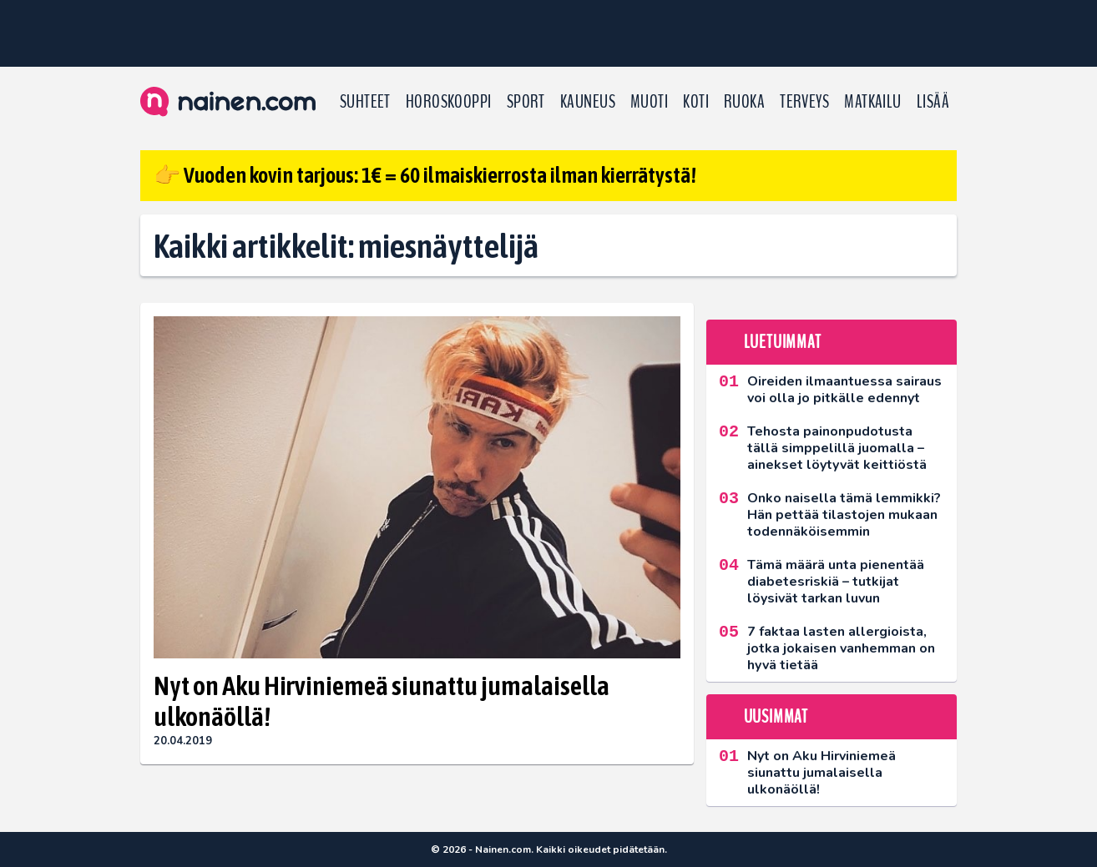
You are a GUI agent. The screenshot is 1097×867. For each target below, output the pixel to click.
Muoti (649, 101)
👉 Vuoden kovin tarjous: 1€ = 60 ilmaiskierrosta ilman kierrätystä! (425, 175)
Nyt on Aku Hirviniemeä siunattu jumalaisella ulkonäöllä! (381, 701)
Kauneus (587, 101)
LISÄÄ (933, 101)
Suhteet (365, 101)
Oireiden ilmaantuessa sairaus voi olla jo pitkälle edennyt (844, 389)
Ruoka (744, 101)
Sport (526, 101)
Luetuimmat (782, 342)
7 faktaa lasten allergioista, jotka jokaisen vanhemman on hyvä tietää (841, 648)
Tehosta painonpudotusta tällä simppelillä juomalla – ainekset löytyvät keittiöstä (837, 448)
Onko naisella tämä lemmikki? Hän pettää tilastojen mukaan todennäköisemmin (844, 515)
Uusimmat (776, 716)
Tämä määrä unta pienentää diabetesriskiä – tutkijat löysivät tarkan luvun (835, 581)
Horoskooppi (449, 101)
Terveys (804, 101)
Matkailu (873, 101)
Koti (696, 101)
